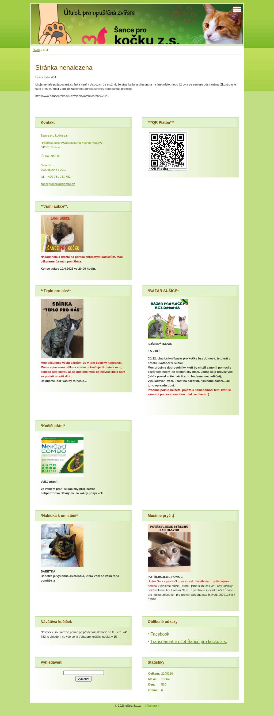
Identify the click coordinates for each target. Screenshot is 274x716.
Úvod (36, 50)
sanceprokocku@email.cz (58, 183)
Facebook (159, 634)
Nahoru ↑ (153, 705)
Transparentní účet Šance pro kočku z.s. (188, 641)
